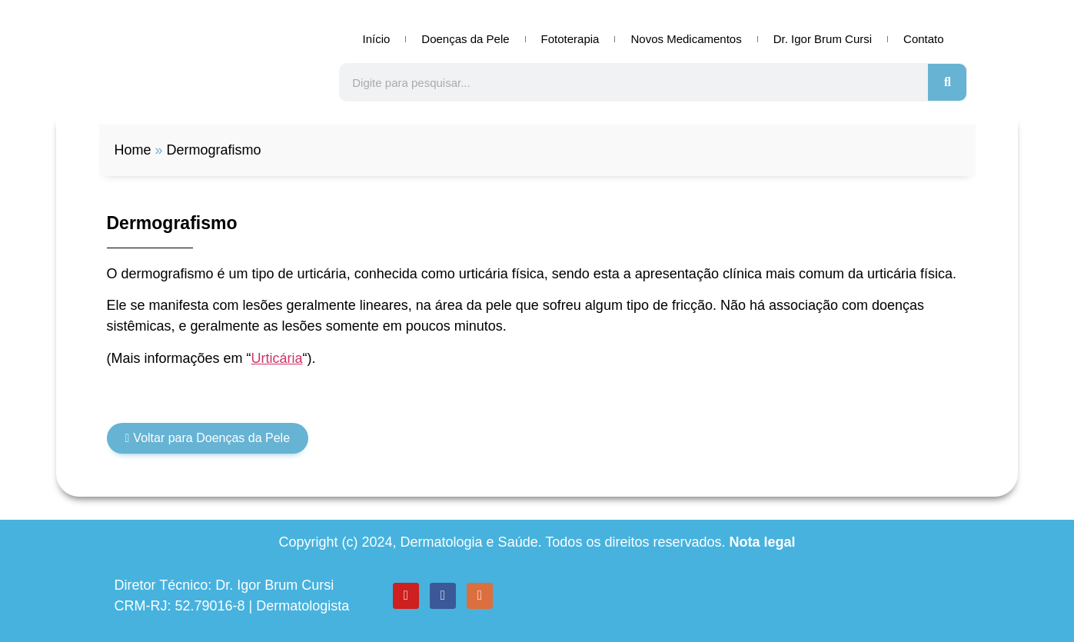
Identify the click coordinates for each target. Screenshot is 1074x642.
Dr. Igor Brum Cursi (822, 38)
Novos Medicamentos (685, 38)
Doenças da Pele (465, 38)
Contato (923, 38)
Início (376, 38)
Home (133, 150)
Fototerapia (570, 38)
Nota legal (762, 542)
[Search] (947, 82)
